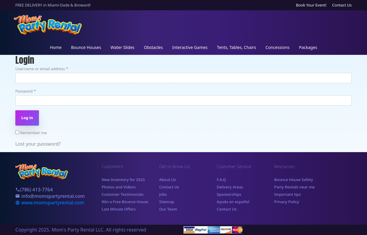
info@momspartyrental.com (50, 196)
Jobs (163, 194)
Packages (308, 47)
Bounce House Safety (293, 179)
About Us (167, 179)
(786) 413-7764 (34, 189)
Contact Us (342, 5)
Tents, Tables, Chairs (236, 47)
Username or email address (41, 68)
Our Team (168, 209)
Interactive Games (189, 47)
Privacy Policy (286, 201)
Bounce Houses (86, 47)
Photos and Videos (119, 187)
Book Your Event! (311, 5)
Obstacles (153, 47)
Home (56, 47)
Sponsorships (229, 194)
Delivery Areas (230, 187)
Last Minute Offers (119, 209)
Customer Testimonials (123, 194)
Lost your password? (38, 144)
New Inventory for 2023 (123, 179)
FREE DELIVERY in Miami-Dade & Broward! (53, 5)
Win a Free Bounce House (125, 201)
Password (25, 91)
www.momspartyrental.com (49, 202)
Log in (27, 117)
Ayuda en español (233, 201)
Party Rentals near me (294, 187)
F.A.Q (221, 179)
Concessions (277, 47)
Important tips (287, 194)
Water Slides (123, 47)
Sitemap (166, 201)
